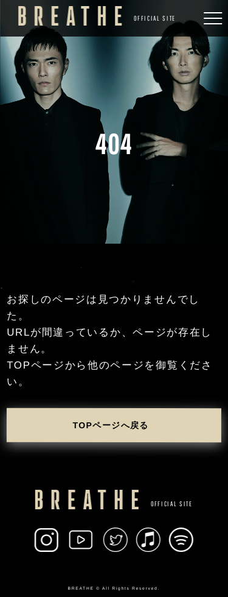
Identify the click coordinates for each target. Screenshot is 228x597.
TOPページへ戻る (111, 425)
